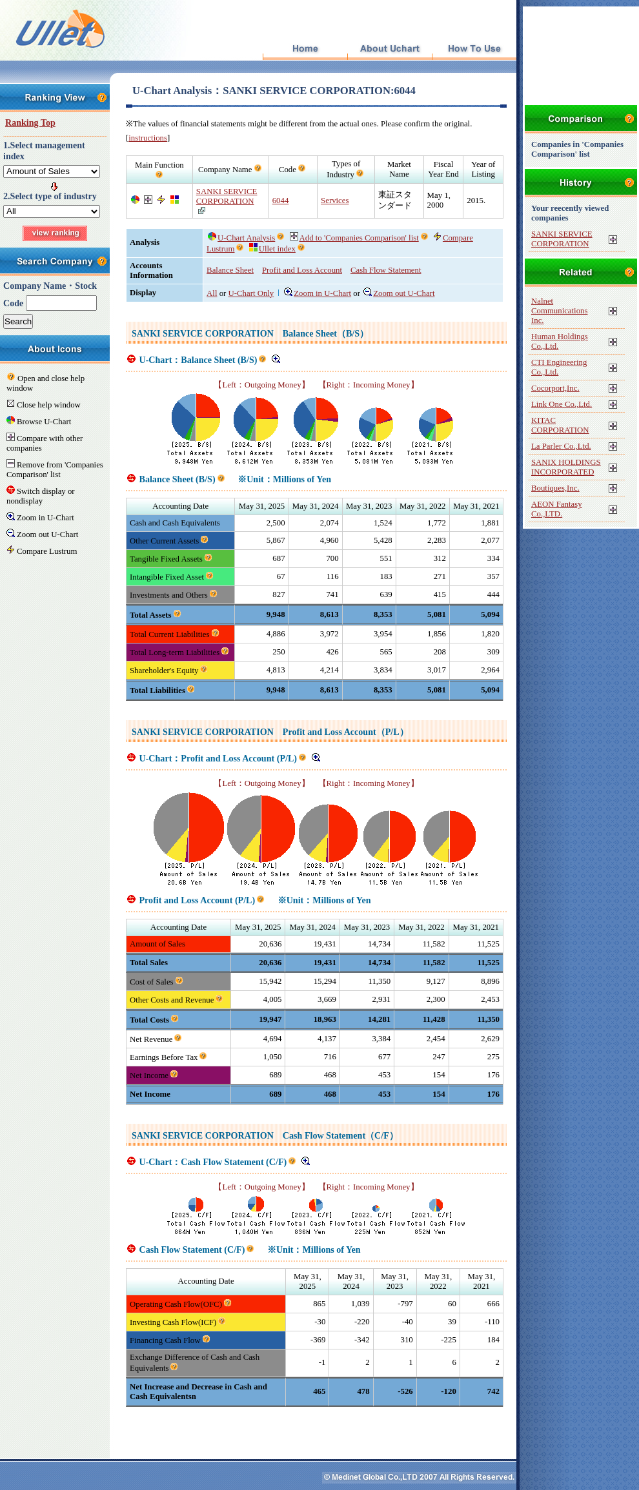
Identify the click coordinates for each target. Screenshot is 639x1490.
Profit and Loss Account (302, 270)
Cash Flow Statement (385, 270)
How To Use (474, 49)
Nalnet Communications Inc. (559, 311)
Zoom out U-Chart (398, 293)
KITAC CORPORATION (560, 425)
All (212, 293)
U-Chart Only (251, 293)
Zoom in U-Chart (317, 293)
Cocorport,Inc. (555, 388)
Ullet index (272, 248)
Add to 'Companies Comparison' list (354, 237)
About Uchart (389, 49)
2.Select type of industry (50, 196)
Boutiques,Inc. (555, 488)
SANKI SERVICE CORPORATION (227, 196)
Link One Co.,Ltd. (561, 404)
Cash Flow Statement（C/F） (340, 1135)
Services (335, 200)
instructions (147, 137)
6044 (280, 200)
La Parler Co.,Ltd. (561, 446)
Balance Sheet (230, 270)
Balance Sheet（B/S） (326, 333)
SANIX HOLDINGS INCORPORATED (566, 467)
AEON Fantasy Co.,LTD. (556, 509)
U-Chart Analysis (241, 237)
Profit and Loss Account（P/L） (346, 732)
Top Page (305, 49)
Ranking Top (30, 122)
